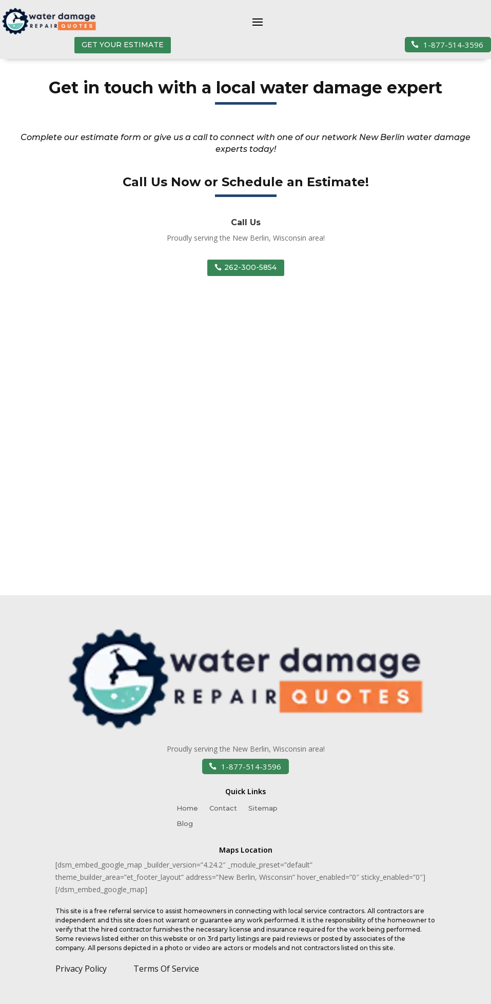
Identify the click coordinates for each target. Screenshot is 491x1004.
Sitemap (263, 808)
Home (187, 808)
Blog (184, 824)
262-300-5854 (250, 267)
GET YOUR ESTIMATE (123, 44)
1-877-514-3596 (452, 45)
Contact (223, 808)
